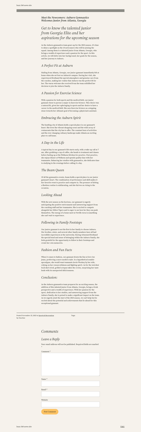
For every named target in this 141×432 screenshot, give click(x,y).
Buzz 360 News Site (24, 5)
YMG (122, 426)
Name (44, 379)
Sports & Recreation (46, 315)
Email (44, 389)
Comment (46, 351)
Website (44, 400)
